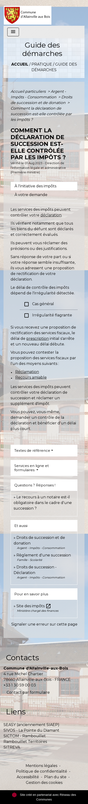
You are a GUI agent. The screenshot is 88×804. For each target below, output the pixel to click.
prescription (37, 338)
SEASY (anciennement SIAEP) (31, 724)
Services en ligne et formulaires (31, 467)
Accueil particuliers (29, 91)
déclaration (50, 215)
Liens (16, 711)
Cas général (39, 304)
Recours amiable (31, 377)
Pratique (41, 64)
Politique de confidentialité (41, 771)
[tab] (44, 186)
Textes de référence (32, 450)
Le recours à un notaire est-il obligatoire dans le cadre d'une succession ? (43, 503)
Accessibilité (28, 777)
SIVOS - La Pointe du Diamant (31, 730)
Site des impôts (33, 606)
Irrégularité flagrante (48, 315)
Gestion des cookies (44, 782)
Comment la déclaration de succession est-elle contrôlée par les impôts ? (41, 114)
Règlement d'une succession (43, 555)
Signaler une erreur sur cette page (44, 624)
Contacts (22, 657)
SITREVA (12, 747)
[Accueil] (27, 13)
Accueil (19, 64)
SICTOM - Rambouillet (25, 736)
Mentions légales (41, 765)
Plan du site (55, 777)
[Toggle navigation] (13, 32)
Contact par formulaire (28, 692)
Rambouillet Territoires (25, 741)
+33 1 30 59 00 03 (20, 685)
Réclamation (27, 372)
